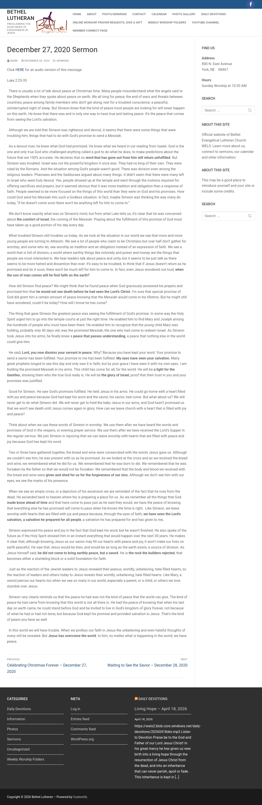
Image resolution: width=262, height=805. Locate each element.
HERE (20, 70)
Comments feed (83, 729)
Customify (80, 797)
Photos (12, 729)
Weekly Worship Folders (25, 759)
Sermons (61, 60)
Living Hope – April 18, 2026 (161, 708)
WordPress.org (82, 739)
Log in (75, 709)
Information (16, 719)
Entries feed (80, 719)
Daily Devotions (19, 709)
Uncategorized (18, 749)
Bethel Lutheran (20, 15)
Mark (12, 60)
